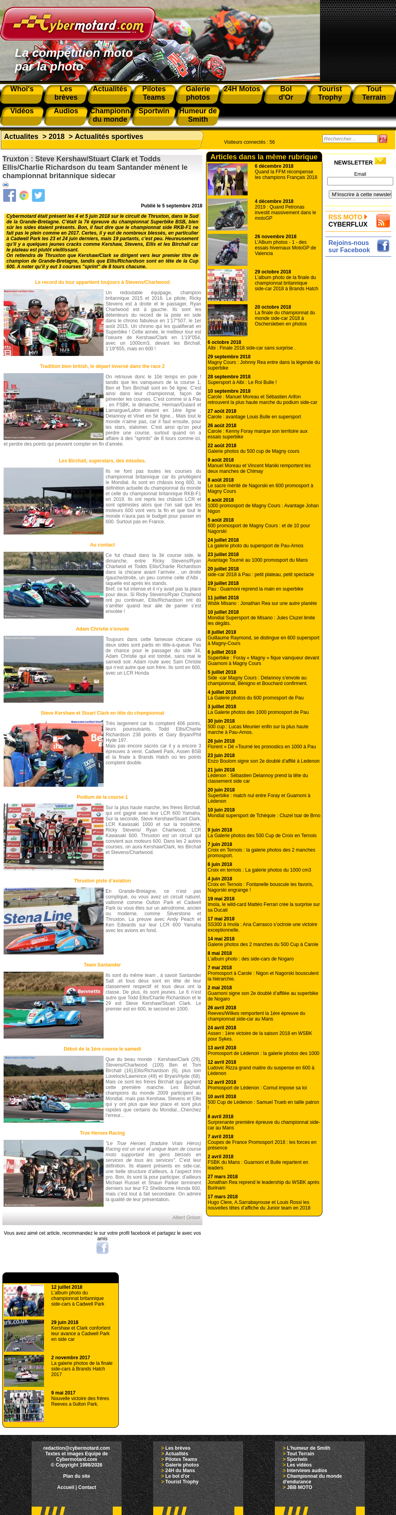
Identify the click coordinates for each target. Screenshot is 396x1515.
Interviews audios (307, 1470)
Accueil (65, 1487)
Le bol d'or (177, 1476)
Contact (87, 1487)
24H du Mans (180, 1470)
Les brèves (177, 1448)
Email (360, 174)
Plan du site (76, 1476)
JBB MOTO (299, 1487)
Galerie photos (182, 1465)
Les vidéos (299, 1465)
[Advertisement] (360, 379)
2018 (57, 137)
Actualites (21, 137)
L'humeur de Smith (308, 1448)
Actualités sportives (109, 137)
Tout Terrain (300, 1454)
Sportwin (297, 1459)
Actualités (176, 1454)
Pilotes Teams (181, 1459)
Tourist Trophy (181, 1482)
